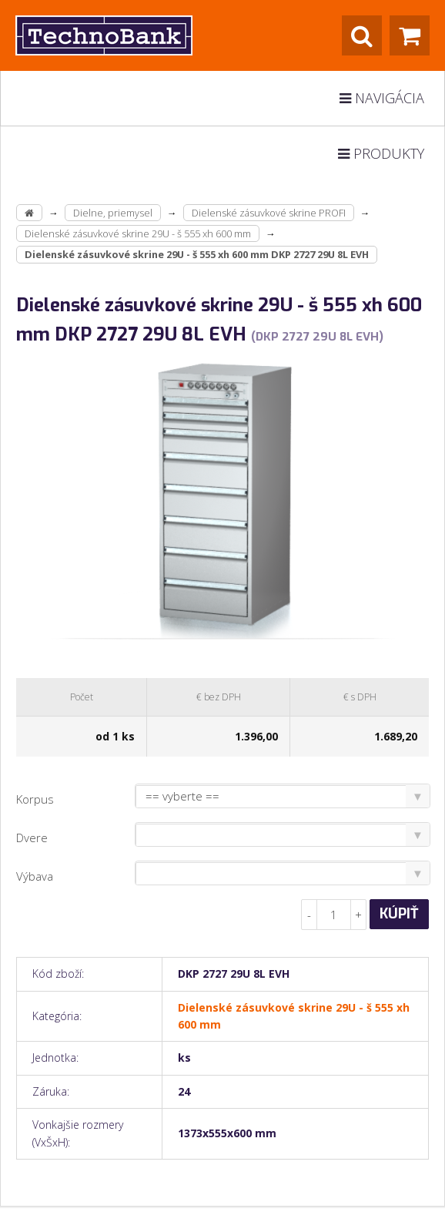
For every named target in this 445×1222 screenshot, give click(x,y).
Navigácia (382, 98)
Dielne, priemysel (112, 213)
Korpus (35, 799)
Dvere (32, 837)
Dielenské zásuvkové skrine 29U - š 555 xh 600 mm (138, 233)
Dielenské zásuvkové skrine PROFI (269, 213)
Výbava (34, 876)
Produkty (381, 153)
